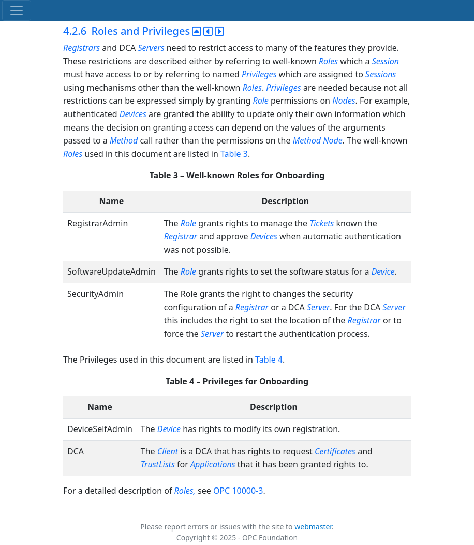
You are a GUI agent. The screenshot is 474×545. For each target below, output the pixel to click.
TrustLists (158, 464)
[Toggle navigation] (16, 10)
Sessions (380, 74)
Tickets (321, 223)
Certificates (335, 451)
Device (383, 271)
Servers (151, 47)
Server (318, 307)
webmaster (313, 527)
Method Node (318, 140)
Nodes (343, 100)
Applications (212, 464)
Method (124, 140)
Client (167, 451)
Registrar (180, 236)
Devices (133, 114)
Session (385, 61)
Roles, (185, 490)
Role (261, 100)
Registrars (81, 47)
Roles (328, 61)
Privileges (259, 74)
